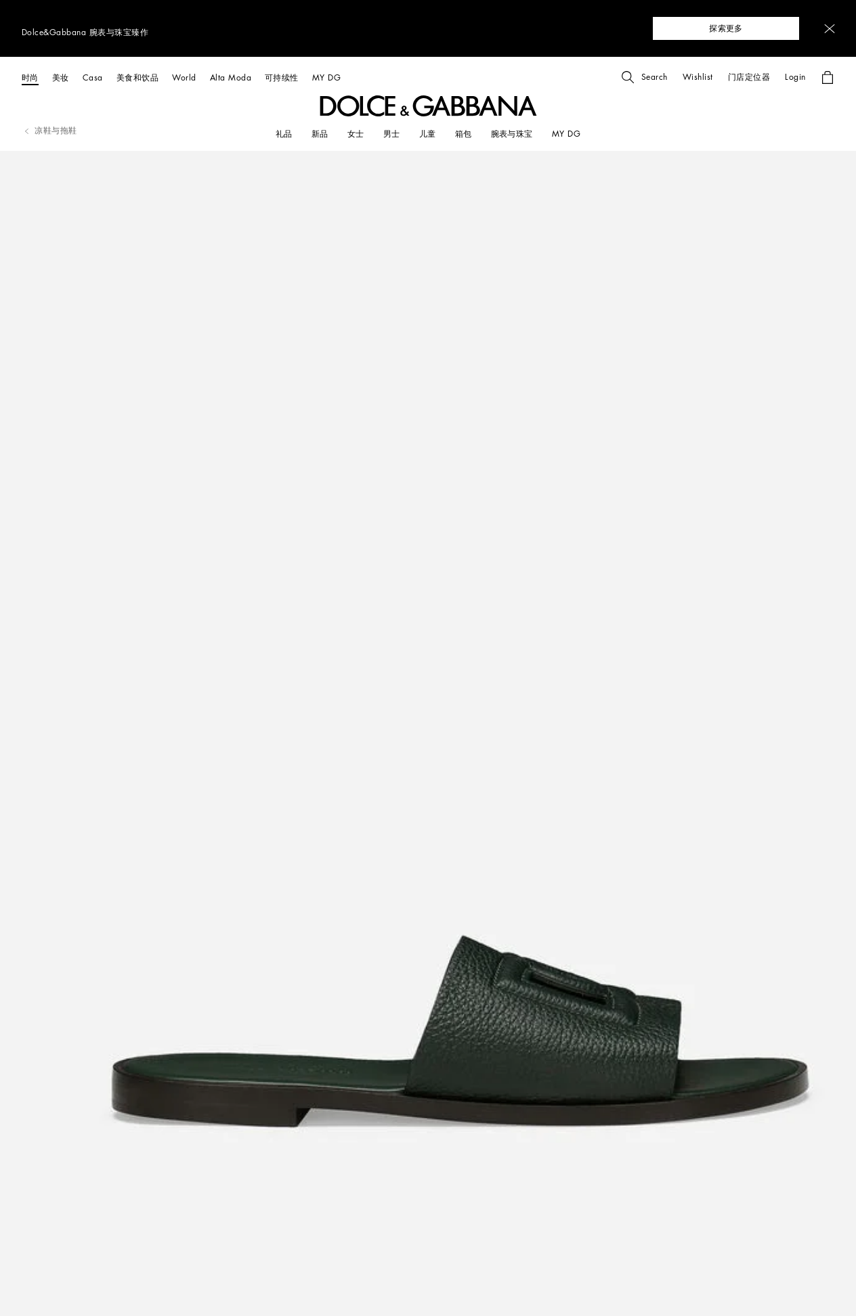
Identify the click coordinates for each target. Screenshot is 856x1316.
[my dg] (566, 134)
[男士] (391, 134)
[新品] (320, 134)
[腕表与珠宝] (512, 134)
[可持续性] (282, 77)
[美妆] (60, 77)
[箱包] (463, 134)
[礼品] (284, 134)
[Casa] (93, 77)
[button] (829, 28)
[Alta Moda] (230, 77)
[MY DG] (326, 77)
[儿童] (427, 134)
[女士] (355, 134)
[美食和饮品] (137, 77)
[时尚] (30, 77)
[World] (184, 77)
